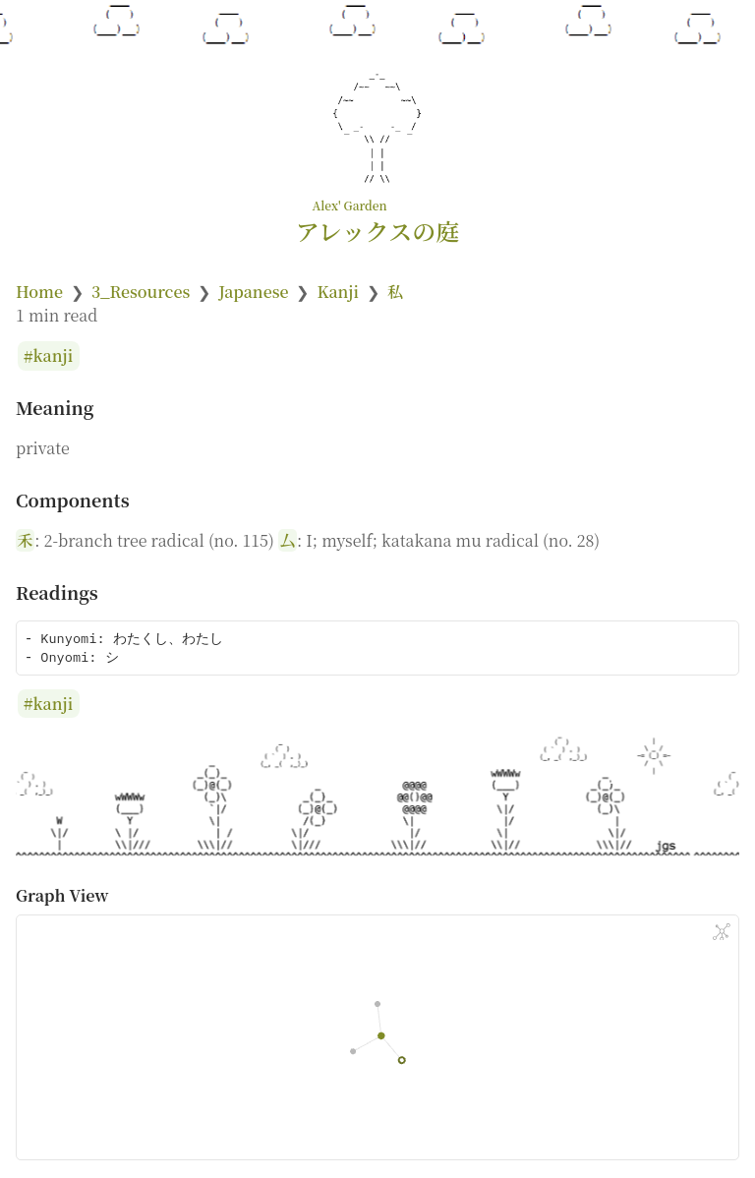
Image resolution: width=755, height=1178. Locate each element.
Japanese (253, 291)
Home (39, 291)
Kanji (338, 291)
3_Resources (140, 291)
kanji (53, 356)
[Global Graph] (721, 932)
